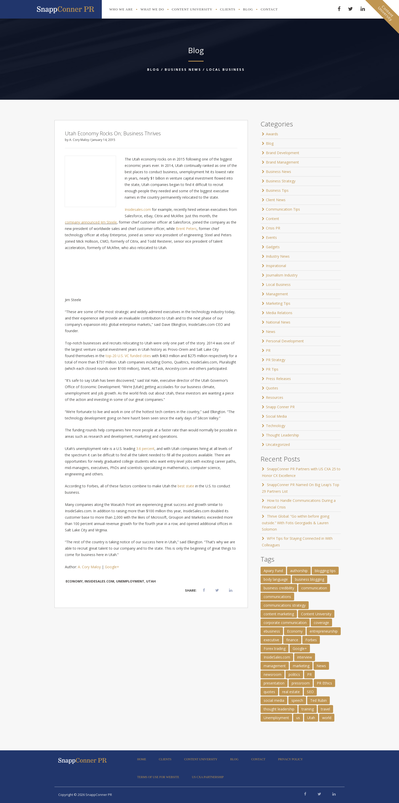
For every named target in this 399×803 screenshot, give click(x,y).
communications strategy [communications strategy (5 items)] (285, 605)
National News (278, 322)
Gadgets (273, 246)
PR (268, 350)
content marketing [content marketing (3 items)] (279, 613)
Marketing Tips (278, 303)
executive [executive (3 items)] (271, 639)
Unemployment (130, 581)
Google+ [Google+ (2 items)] (300, 648)
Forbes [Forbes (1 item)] (311, 639)
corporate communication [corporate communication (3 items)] (285, 622)
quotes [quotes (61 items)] (269, 691)
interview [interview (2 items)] (304, 657)
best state (186, 486)
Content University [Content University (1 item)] (316, 613)
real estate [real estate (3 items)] (291, 691)
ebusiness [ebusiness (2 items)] (272, 631)
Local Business (225, 69)
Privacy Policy (290, 759)
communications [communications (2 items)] (277, 596)
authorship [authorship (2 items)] (299, 570)
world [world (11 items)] (326, 717)
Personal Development (285, 341)
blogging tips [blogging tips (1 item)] (325, 570)
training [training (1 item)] (308, 709)
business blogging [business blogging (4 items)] (309, 579)
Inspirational (276, 265)
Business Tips (277, 190)
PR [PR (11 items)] (309, 674)
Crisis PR (273, 228)
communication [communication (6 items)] (314, 588)
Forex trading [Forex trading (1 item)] (275, 648)
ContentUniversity (386, 13)
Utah (151, 581)
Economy (74, 581)
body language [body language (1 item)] (276, 579)
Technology (275, 425)
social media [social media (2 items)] (274, 700)
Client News (276, 199)
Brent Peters (186, 228)
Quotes (272, 388)
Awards (272, 134)
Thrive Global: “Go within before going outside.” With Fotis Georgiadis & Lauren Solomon (295, 523)
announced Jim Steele (99, 222)
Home (141, 759)
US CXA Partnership (208, 777)
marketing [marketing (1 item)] (301, 665)
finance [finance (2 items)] (292, 639)
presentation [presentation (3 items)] (274, 683)
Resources (274, 397)
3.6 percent (145, 448)
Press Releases (278, 378)
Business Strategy (280, 181)
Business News (183, 69)
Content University (192, 9)
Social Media (276, 416)
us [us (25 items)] (298, 717)
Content (272, 218)
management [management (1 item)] (275, 665)
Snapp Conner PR (280, 406)
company (72, 222)
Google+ (112, 566)
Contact (269, 9)
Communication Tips (283, 209)
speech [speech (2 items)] (297, 700)
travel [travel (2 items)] (325, 709)
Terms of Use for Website (158, 777)
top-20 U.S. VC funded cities (128, 355)
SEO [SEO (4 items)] (310, 691)
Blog (248, 9)
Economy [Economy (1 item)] (295, 631)
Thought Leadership (282, 435)
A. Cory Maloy (89, 566)
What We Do (152, 9)
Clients (227, 9)
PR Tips (272, 369)
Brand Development (282, 152)
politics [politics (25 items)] (294, 674)
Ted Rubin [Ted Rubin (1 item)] (318, 700)
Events (271, 237)
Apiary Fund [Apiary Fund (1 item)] (273, 570)
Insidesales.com (138, 209)
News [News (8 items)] (321, 665)
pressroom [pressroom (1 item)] (301, 683)
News (270, 331)
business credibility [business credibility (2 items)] (279, 588)
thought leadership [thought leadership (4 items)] (279, 709)
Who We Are (121, 9)
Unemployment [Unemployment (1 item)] (276, 717)
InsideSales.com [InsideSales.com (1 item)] (277, 657)
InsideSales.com (99, 581)
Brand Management (282, 162)
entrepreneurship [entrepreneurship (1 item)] (324, 631)
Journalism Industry (281, 275)
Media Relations (279, 312)
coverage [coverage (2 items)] (321, 622)
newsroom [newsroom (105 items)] (272, 674)
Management (277, 293)
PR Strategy (275, 359)
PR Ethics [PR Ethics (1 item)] (324, 683)
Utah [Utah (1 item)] (311, 717)
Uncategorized (278, 444)
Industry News (278, 256)
